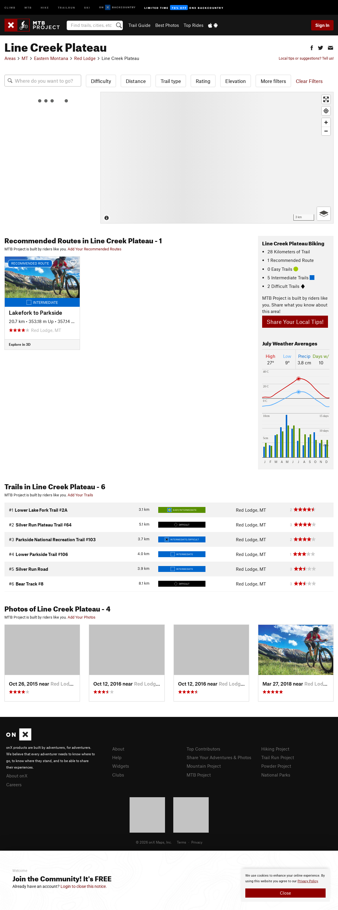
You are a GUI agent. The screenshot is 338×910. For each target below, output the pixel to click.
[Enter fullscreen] (326, 99)
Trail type (171, 81)
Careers (14, 784)
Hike (45, 7)
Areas (10, 58)
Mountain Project (204, 766)
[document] (285, 885)
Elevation (235, 81)
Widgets (120, 766)
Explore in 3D (19, 344)
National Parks (275, 774)
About (118, 748)
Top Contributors (203, 748)
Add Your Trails (80, 494)
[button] (311, 47)
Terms (181, 842)
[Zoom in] (326, 122)
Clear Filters (309, 81)
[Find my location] (326, 111)
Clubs (118, 774)
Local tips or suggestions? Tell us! (306, 58)
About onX (16, 775)
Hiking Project (275, 748)
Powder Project (276, 766)
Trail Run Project (277, 757)
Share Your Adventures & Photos (219, 757)
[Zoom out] (326, 131)
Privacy (197, 842)
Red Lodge (85, 58)
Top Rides (193, 25)
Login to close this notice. (84, 886)
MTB (28, 7)
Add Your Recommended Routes (94, 249)
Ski (87, 7)
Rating (203, 81)
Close (285, 893)
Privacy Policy (308, 881)
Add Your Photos (81, 617)
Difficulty (101, 81)
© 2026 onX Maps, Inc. (154, 842)
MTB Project (199, 774)
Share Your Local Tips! (295, 321)
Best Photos (167, 25)
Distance (136, 81)
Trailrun (66, 7)
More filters (273, 81)
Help (117, 757)
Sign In (322, 25)
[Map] (217, 157)
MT (25, 58)
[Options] (323, 213)
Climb (10, 7)
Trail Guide (139, 25)
